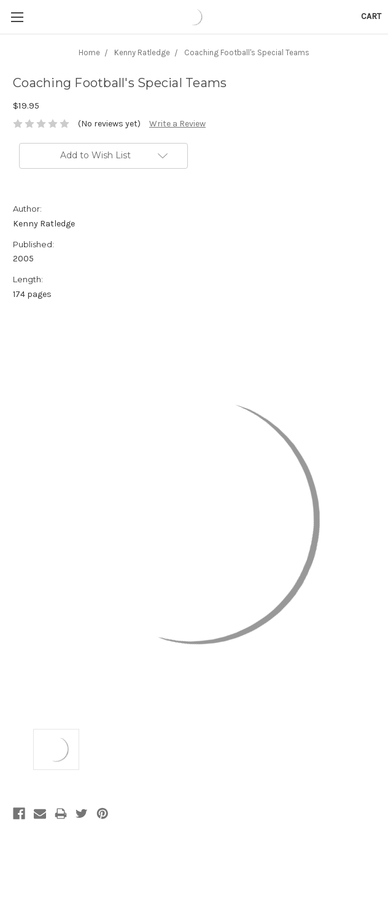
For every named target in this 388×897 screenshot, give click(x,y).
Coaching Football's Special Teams (246, 52)
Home (89, 52)
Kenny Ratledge (142, 52)
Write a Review (177, 123)
